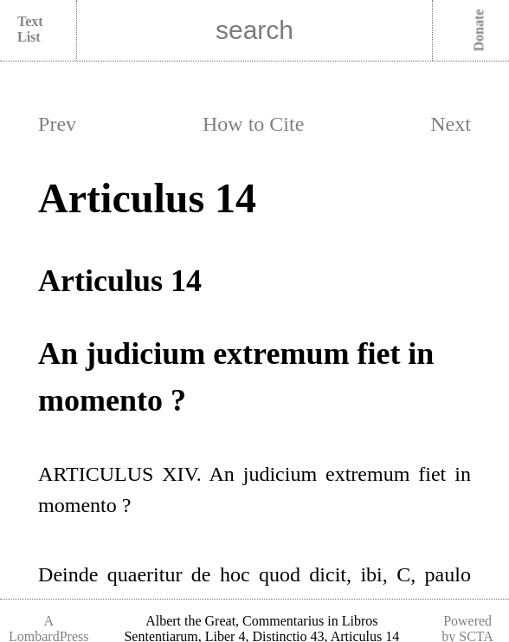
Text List (30, 29)
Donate (479, 31)
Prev (57, 124)
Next (450, 124)
